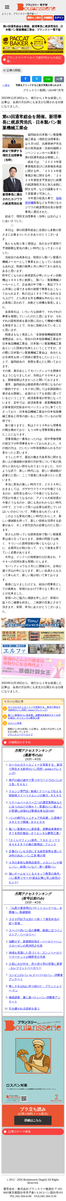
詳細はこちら (32, 1120)
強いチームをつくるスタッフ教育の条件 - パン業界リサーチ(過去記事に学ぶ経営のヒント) (35, 878)
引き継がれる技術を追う (24, 1008)
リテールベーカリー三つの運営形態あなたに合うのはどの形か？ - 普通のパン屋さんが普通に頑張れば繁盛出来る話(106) (35, 806)
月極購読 (47, 17)
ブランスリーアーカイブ (20, 734)
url (59, 79)
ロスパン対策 (15, 723)
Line (48, 79)
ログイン (59, 17)
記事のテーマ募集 (19, 1131)
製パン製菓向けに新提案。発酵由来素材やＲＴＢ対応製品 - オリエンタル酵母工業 (34, 716)
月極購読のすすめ (19, 742)
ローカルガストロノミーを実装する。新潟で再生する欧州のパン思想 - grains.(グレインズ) (34, 708)
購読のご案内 (34, 17)
